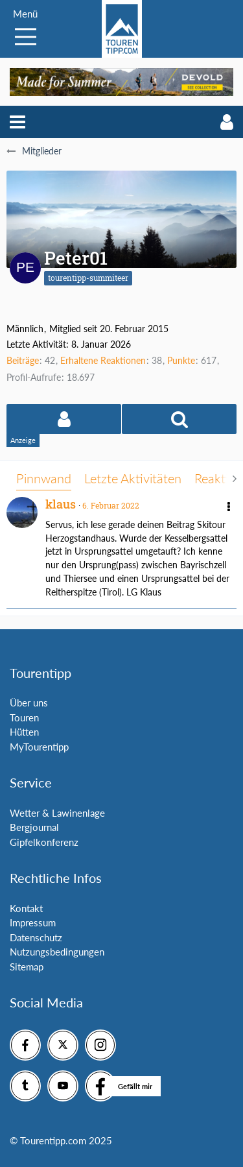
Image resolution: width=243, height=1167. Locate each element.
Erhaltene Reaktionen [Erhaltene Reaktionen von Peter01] (103, 360)
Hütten (24, 732)
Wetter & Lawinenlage (57, 813)
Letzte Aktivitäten (132, 478)
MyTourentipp (39, 746)
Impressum (33, 922)
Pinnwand (43, 478)
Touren (24, 717)
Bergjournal (34, 827)
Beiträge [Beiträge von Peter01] (22, 360)
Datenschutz (36, 937)
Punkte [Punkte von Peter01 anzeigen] (181, 360)
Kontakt (26, 908)
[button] (17, 122)
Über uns (29, 702)
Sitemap (26, 966)
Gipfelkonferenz (44, 842)
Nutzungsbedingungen (57, 951)
